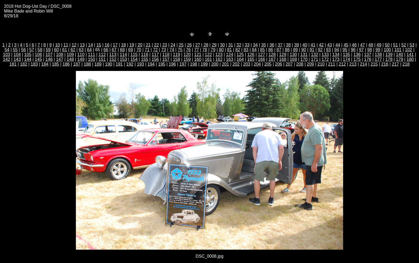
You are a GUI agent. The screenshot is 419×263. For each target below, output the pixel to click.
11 (65, 45)
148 (70, 59)
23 (164, 45)
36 (271, 45)
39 (296, 45)
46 (354, 45)
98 (369, 49)
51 (395, 45)
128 (272, 54)
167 (272, 59)
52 (403, 45)
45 (346, 45)
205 (267, 64)
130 (293, 54)
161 (208, 59)
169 (293, 59)
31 (230, 45)
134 (335, 54)
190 (108, 64)
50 (387, 45)
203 (246, 64)
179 (399, 59)
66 (105, 49)
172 (325, 59)
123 (219, 54)
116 (144, 54)
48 (370, 45)
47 (362, 45)
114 (123, 54)
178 (389, 59)
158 (176, 59)
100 (387, 49)
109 (70, 54)
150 (91, 59)
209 (310, 64)
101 (398, 49)
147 (59, 59)
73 (163, 49)
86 (270, 49)
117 (155, 54)
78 (204, 49)
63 (81, 49)
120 (187, 54)
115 (134, 54)
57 (31, 49)
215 (374, 64)
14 (90, 45)
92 (320, 49)
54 (7, 49)
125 (240, 54)
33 (247, 45)
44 (337, 45)
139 (389, 54)
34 (255, 45)
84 (254, 49)
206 (278, 64)
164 (240, 59)
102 (408, 49)
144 (28, 59)
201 (225, 64)
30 (222, 45)
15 (98, 45)
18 (123, 45)
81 (229, 49)
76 (188, 49)
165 (250, 59)
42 (321, 45)
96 (353, 49)
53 (412, 45)
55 (15, 49)
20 (140, 45)
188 (87, 64)
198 (193, 64)
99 (377, 49)
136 (357, 54)
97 (361, 49)
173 (335, 59)
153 (123, 59)
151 (102, 59)
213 (352, 64)
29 (214, 45)
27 (197, 45)
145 (38, 59)
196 (172, 64)
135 (346, 54)
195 (161, 64)
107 (49, 54)
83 (246, 49)
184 (45, 64)
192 (130, 64)
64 (89, 49)
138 (378, 54)
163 (229, 59)
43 (329, 45)
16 (107, 45)
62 (73, 49)
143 (17, 59)
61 (64, 49)
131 (304, 54)
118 (165, 54)
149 (80, 59)
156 (155, 59)
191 (119, 64)
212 (342, 64)
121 (197, 54)
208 (300, 64)
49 (379, 45)
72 (155, 49)
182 (23, 64)
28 (206, 45)
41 (313, 45)
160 (197, 59)
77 (196, 49)
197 (183, 64)
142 (6, 59)
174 (346, 59)
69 (130, 49)
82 (237, 49)
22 (156, 45)
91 (311, 49)
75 (180, 49)
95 (345, 49)
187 (76, 64)
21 (148, 45)
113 (113, 54)
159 (187, 59)
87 (279, 49)
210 (321, 64)
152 (113, 59)
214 (363, 64)
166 (261, 59)
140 (399, 54)
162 (219, 59)
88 (287, 49)
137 (367, 54)
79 (213, 49)
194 (151, 64)
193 (140, 64)
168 (282, 59)
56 (23, 49)
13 (82, 45)
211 (331, 64)
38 (288, 45)
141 (410, 54)
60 (56, 49)
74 (171, 49)
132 (314, 54)
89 (295, 49)
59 (48, 49)
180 (410, 59)
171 (314, 59)
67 (114, 49)
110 (80, 54)
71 (147, 49)
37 (280, 45)
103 (6, 54)
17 (115, 45)
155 (144, 59)
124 (229, 54)
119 (176, 54)
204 (257, 64)
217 (395, 64)
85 (262, 49)
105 (28, 54)
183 (34, 64)
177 (378, 59)
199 (204, 64)
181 (13, 64)
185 (55, 64)
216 (385, 64)
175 (357, 59)
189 (98, 64)
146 (49, 59)
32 (238, 45)
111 (91, 54)
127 (261, 54)
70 (139, 49)
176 (367, 59)
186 (66, 64)
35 (263, 45)
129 (282, 54)
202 (236, 64)
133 (325, 54)
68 (122, 49)
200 (215, 64)
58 (40, 49)
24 (172, 45)
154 (134, 59)
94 (336, 49)
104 (17, 54)
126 (250, 54)
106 (38, 54)
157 (165, 59)
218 (406, 64)
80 (221, 49)
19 (131, 45)
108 (59, 54)
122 (208, 54)
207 (289, 64)
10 (57, 45)
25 (181, 45)
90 (303, 49)
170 (304, 59)
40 (304, 45)
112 (102, 54)
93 (328, 49)
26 (189, 45)
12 (74, 45)
